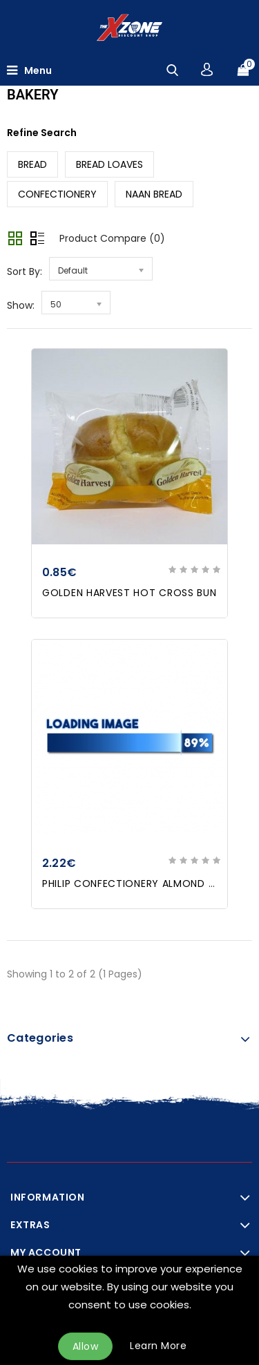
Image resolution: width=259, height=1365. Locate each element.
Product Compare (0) (112, 238)
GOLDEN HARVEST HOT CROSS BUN (129, 593)
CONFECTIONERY (57, 194)
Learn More (158, 1346)
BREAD (32, 164)
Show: (21, 305)
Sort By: (24, 271)
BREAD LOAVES (109, 164)
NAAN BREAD (154, 194)
